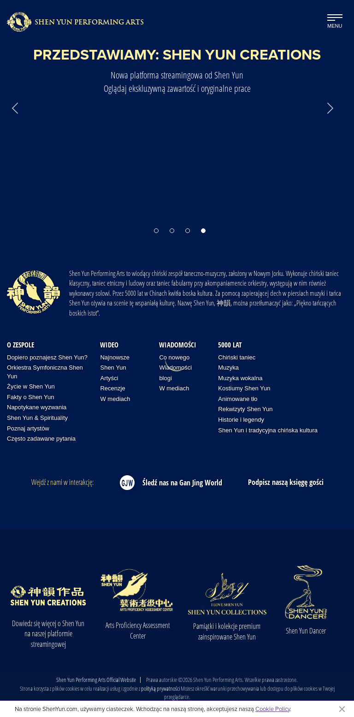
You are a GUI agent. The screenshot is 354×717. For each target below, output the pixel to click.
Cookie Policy (272, 709)
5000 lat (230, 344)
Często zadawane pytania (41, 438)
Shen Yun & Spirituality (37, 417)
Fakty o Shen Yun (30, 397)
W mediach (115, 398)
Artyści (109, 378)
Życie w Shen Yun (31, 386)
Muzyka (228, 367)
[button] (156, 226)
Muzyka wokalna (240, 378)
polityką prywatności (160, 688)
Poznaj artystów (28, 428)
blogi (165, 378)
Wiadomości (177, 344)
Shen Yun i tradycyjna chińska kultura (268, 430)
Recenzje (112, 388)
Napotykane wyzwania (36, 407)
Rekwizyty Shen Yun (245, 409)
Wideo (109, 344)
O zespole (20, 344)
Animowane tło (237, 398)
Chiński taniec (236, 357)
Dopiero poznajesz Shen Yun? (47, 357)
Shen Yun (113, 367)
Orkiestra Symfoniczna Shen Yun (45, 372)
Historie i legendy (241, 419)
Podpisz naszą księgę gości (286, 482)
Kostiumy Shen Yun (244, 388)
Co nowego (174, 357)
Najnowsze (115, 357)
